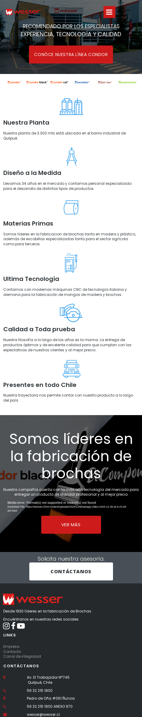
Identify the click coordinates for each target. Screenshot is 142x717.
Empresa (11, 646)
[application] (71, 506)
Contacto (12, 651)
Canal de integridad (22, 656)
